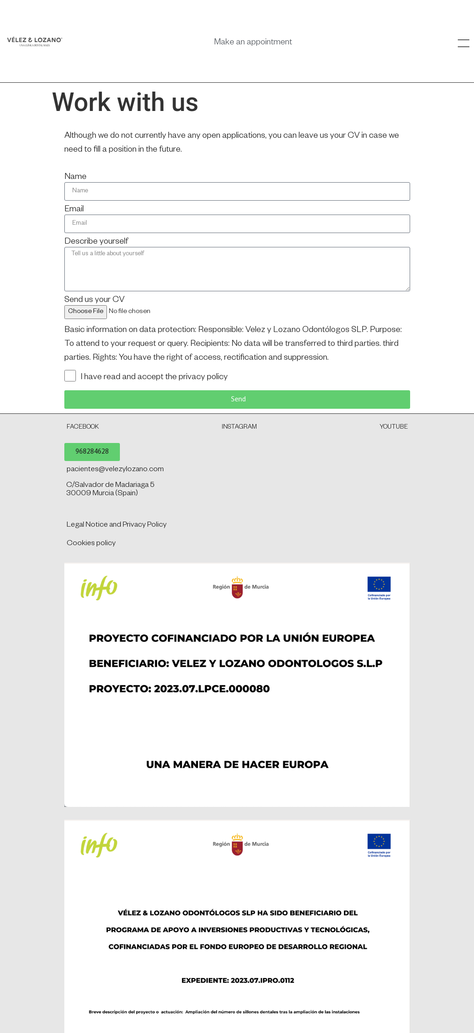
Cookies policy (91, 544)
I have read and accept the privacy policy (154, 377)
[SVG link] (35, 41)
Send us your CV (94, 300)
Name (75, 177)
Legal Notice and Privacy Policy (117, 526)
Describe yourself (96, 242)
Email (74, 210)
